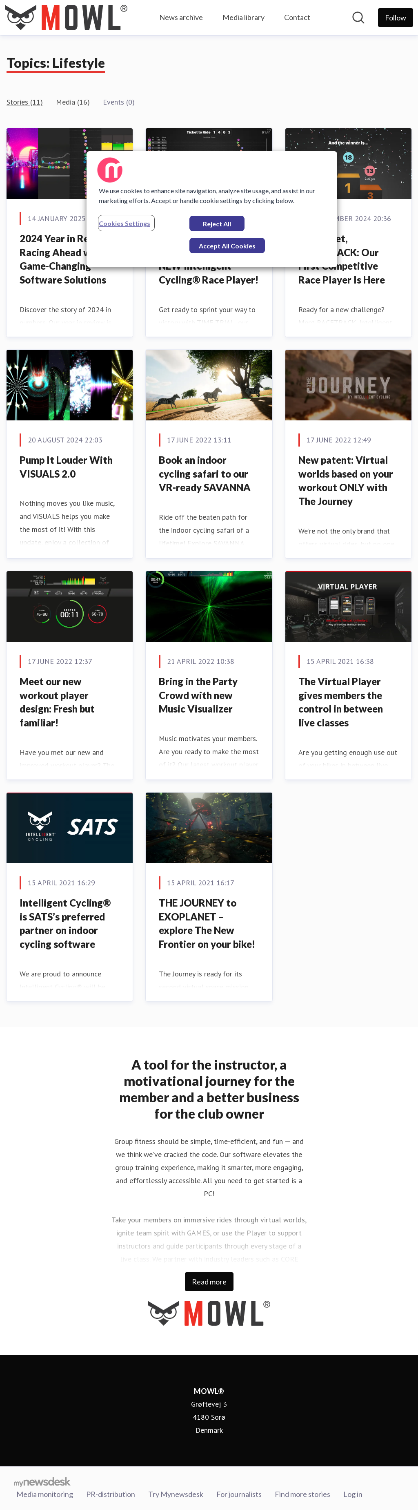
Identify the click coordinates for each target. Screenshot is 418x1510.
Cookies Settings (124, 223)
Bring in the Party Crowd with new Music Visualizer (198, 695)
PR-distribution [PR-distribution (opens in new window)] (110, 1493)
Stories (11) (25, 102)
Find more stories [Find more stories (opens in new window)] (302, 1493)
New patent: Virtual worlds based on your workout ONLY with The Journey (345, 480)
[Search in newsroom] (358, 17)
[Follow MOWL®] (395, 17)
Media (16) (73, 102)
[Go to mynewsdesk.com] (42, 1481)
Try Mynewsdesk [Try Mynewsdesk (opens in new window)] (175, 1493)
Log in (352, 1493)
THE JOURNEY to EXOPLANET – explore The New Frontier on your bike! (207, 923)
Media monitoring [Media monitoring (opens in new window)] (44, 1493)
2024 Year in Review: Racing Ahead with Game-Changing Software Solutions (66, 259)
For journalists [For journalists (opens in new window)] (239, 1493)
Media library (243, 17)
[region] (212, 209)
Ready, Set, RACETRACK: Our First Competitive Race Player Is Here (341, 259)
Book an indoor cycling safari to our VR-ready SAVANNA (205, 473)
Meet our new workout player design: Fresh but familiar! (57, 701)
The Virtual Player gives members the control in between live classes (340, 701)
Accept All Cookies (227, 246)
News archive (181, 17)
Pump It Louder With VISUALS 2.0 (66, 467)
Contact (297, 17)
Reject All (217, 224)
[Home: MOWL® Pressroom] (66, 17)
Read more (209, 1281)
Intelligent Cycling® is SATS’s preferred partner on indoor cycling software (65, 923)
